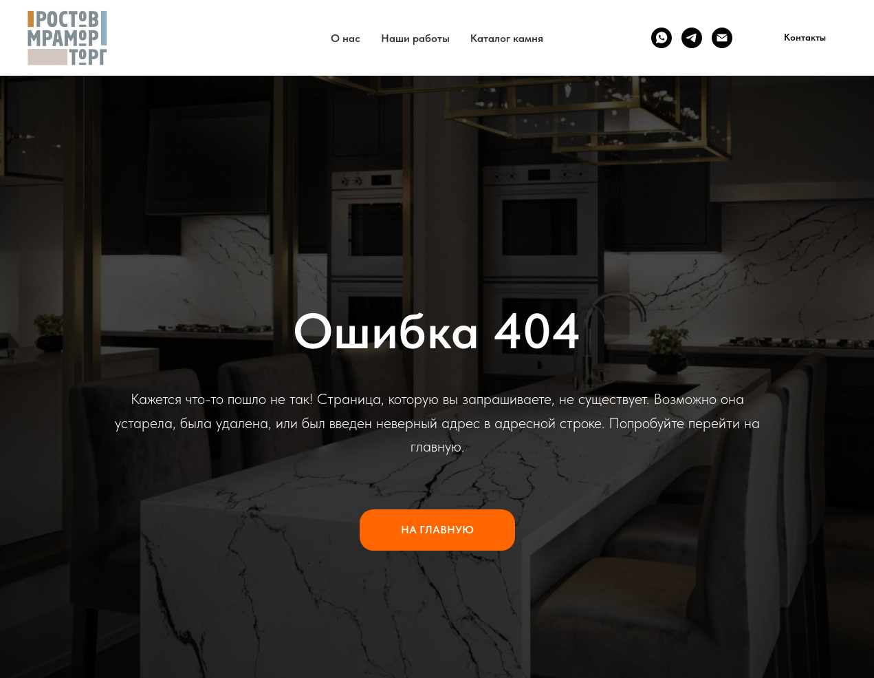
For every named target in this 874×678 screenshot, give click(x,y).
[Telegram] (691, 38)
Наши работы (415, 38)
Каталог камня (506, 38)
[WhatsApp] (661, 38)
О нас (345, 38)
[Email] (722, 38)
